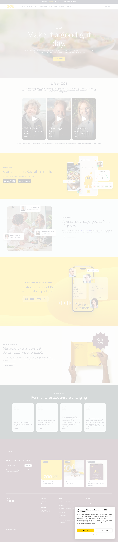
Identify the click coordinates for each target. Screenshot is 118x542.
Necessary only (104, 530)
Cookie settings (94, 535)
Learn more (80, 526)
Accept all (85, 530)
